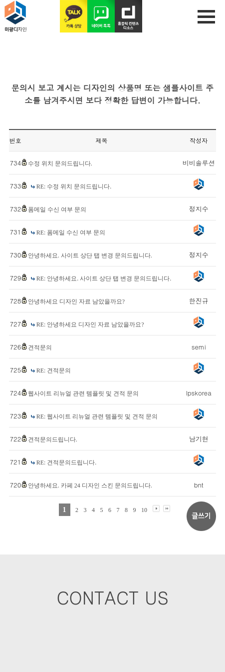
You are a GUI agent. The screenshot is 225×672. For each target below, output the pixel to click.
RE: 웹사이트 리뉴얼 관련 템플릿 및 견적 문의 (97, 416)
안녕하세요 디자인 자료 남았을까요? (76, 301)
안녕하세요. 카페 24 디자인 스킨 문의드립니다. (90, 485)
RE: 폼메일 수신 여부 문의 (71, 232)
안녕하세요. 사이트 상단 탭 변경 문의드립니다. (90, 255)
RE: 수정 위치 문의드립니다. (74, 186)
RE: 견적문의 (53, 370)
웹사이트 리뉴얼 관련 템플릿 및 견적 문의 (83, 393)
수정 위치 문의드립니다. (60, 163)
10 (144, 510)
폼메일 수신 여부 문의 (57, 209)
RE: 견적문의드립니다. (66, 462)
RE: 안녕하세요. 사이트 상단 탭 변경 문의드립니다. (104, 278)
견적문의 (40, 347)
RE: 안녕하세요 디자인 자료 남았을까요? (90, 324)
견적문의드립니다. (52, 439)
